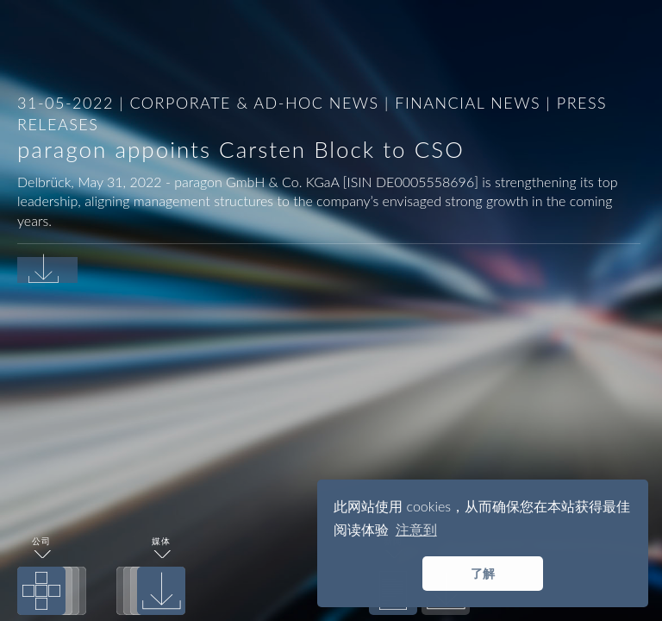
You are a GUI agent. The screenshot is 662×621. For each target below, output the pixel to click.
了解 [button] (483, 573)
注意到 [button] (416, 529)
